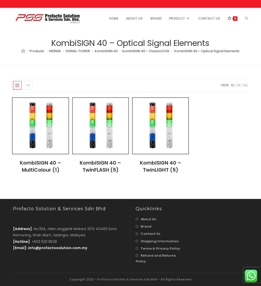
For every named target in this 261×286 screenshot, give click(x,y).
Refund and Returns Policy (156, 258)
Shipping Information (160, 241)
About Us (148, 219)
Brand (146, 226)
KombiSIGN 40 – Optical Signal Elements (206, 51)
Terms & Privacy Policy (160, 248)
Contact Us (150, 233)
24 (238, 85)
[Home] (23, 51)
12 (232, 85)
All (245, 85)
